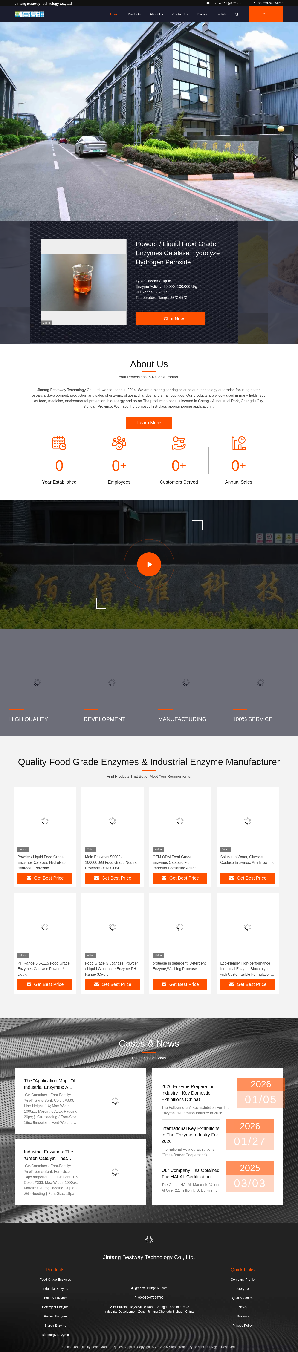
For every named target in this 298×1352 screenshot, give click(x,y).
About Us (156, 14)
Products (134, 14)
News (243, 1307)
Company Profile (243, 1279)
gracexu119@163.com (225, 3)
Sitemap (243, 1316)
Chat (266, 14)
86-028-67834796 (268, 3)
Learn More (149, 422)
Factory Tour (243, 1289)
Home (114, 14)
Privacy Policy (243, 1325)
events (202, 14)
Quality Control (242, 1298)
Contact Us (180, 14)
